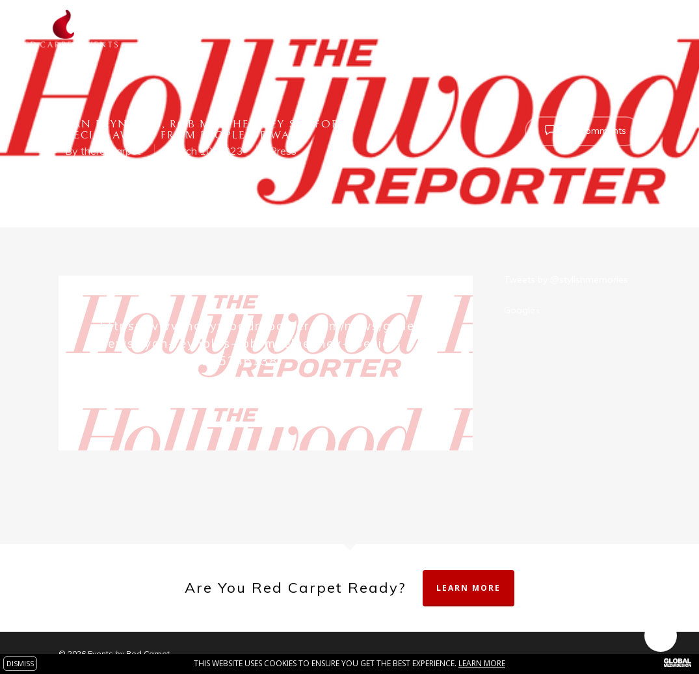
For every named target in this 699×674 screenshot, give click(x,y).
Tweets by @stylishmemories (566, 279)
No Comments (582, 130)
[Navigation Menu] (669, 28)
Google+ (522, 310)
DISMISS (20, 663)
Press (283, 150)
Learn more (481, 663)
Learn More (468, 587)
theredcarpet (111, 150)
